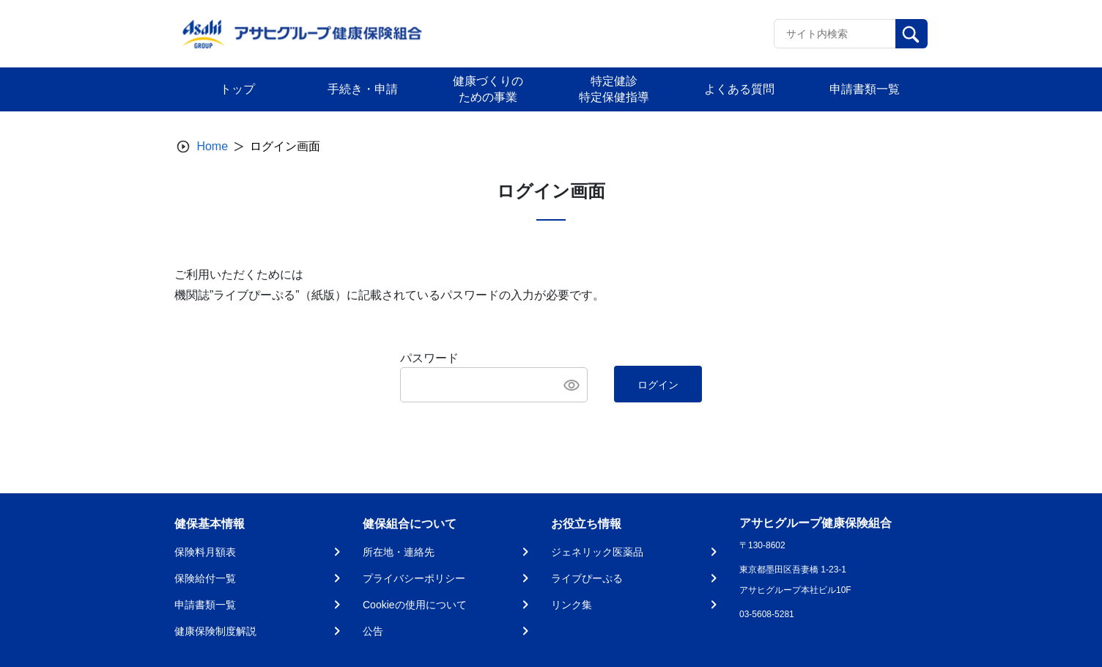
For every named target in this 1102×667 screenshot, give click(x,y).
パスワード (429, 358)
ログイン (657, 385)
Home (212, 146)
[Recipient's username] (835, 33)
